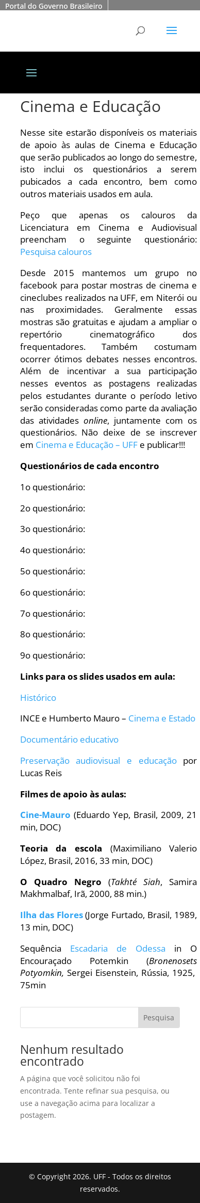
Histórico (38, 697)
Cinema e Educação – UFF (87, 445)
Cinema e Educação (90, 106)
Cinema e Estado (161, 718)
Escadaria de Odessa (117, 948)
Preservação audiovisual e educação (98, 760)
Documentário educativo (69, 739)
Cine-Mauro (45, 815)
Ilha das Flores (51, 915)
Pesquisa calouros (56, 252)
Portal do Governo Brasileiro (54, 6)
